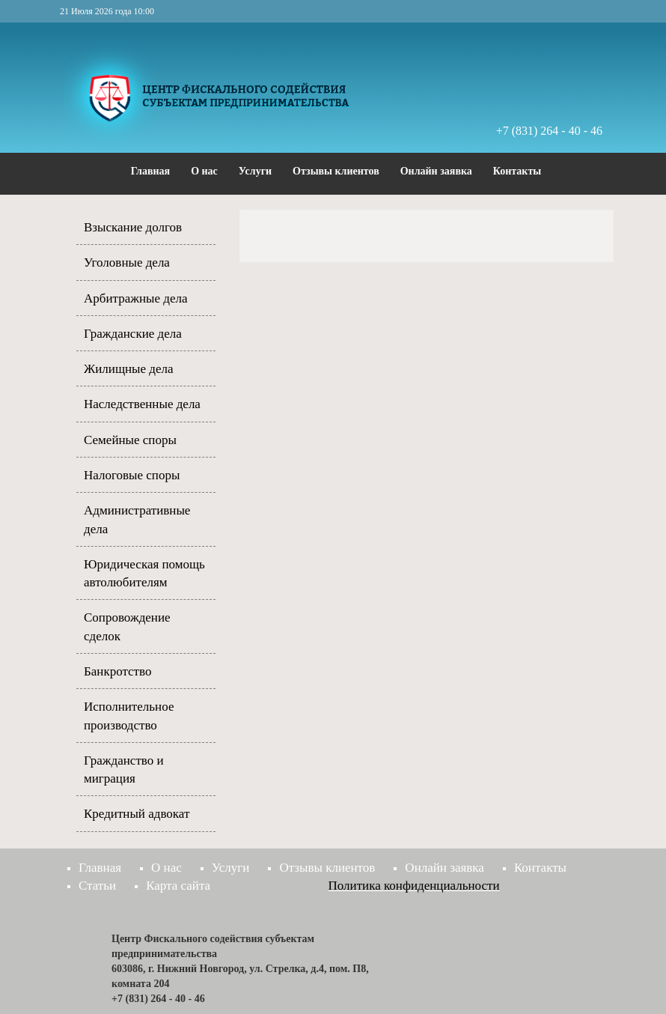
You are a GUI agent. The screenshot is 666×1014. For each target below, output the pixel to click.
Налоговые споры (132, 475)
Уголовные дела (127, 262)
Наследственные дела (142, 404)
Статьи (97, 885)
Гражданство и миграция (124, 769)
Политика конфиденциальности (414, 885)
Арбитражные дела (136, 298)
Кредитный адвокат (136, 814)
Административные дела (137, 519)
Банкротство (117, 671)
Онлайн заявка (436, 171)
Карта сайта (178, 885)
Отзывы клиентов (336, 171)
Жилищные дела (129, 369)
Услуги (255, 171)
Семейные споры (130, 440)
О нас (204, 171)
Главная (150, 171)
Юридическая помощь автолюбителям (144, 573)
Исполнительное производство (129, 715)
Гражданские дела (133, 334)
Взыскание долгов (133, 227)
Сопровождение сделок (127, 626)
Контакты (517, 171)
